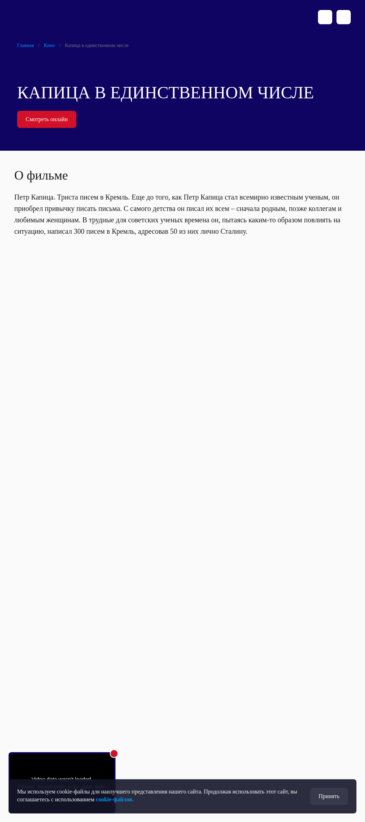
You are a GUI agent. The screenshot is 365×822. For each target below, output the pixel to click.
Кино (49, 45)
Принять (329, 796)
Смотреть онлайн (47, 119)
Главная (25, 45)
